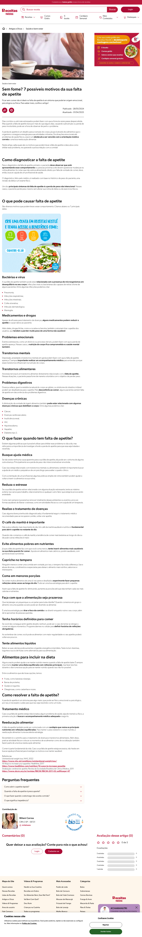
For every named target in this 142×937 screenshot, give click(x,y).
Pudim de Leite (62, 887)
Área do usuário (8, 908)
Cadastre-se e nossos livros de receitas (71, 2)
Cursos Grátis (45, 17)
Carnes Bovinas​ (86, 895)
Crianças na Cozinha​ (32, 908)
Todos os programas (32, 912)
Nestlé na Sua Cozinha (33, 887)
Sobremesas (85, 891)
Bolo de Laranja (62, 908)
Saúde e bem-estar (34, 29)
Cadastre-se (53, 851)
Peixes (82, 912)
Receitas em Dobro (31, 891)
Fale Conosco (7, 912)
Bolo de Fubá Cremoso (65, 895)
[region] (71, 924)
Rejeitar (106, 925)
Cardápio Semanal (81, 17)
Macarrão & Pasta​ (87, 903)
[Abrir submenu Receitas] (28, 17)
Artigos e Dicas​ (8, 899)
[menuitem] (28, 18)
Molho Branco (61, 912)
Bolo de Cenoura (63, 891)
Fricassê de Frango (63, 903)
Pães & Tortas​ (85, 908)
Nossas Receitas (8, 891)
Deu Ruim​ (28, 903)
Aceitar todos (106, 931)
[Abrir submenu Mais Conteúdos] (108, 17)
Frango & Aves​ (86, 899)
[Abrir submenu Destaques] (131, 17)
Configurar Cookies (106, 918)
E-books (64, 17)
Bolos (82, 887)
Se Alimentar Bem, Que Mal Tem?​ (37, 895)
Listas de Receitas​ (9, 895)
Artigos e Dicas (15, 29)
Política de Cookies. (29, 923)
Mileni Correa (26, 818)
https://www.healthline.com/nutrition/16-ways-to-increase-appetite (34, 766)
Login (37, 851)
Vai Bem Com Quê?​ (31, 899)
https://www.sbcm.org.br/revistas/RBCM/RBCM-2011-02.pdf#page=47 (36, 771)
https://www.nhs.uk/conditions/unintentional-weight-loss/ (29, 761)
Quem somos (7, 887)
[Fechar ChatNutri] (136, 907)
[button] (4, 110)
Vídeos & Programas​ (10, 903)
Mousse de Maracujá (64, 899)
